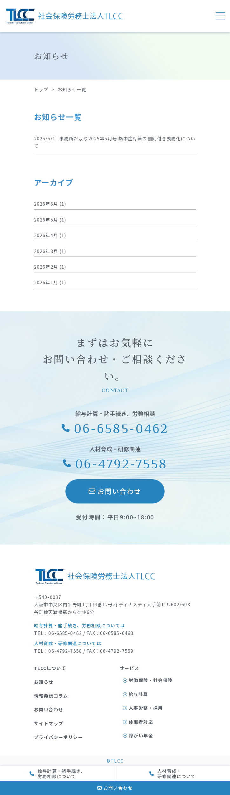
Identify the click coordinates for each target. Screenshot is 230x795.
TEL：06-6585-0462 (58, 633)
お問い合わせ (115, 491)
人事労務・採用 (143, 708)
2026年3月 (46, 251)
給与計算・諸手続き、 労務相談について (57, 773)
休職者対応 (138, 722)
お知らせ (44, 682)
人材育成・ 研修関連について (172, 773)
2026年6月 (46, 204)
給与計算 (135, 694)
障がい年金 (138, 735)
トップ (41, 89)
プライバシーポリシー (58, 737)
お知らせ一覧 (72, 89)
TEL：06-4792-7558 (58, 651)
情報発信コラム (51, 696)
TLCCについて (50, 668)
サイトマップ (48, 723)
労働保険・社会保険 (148, 680)
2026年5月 (46, 219)
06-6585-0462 (115, 428)
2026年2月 (46, 267)
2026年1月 (46, 282)
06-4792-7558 (115, 463)
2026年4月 (46, 235)
